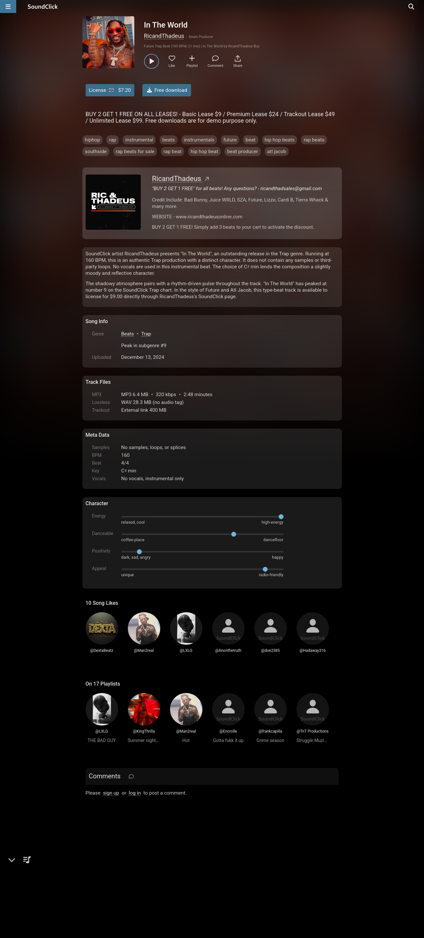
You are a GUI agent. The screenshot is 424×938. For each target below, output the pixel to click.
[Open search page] (417, 6)
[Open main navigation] (8, 6)
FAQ (112, 864)
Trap (146, 334)
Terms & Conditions (145, 864)
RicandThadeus (164, 35)
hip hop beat (204, 151)
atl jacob (276, 151)
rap (112, 140)
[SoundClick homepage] (43, 6)
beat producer (242, 151)
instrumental (139, 140)
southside (96, 151)
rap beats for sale (135, 151)
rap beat (173, 151)
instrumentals (199, 140)
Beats (127, 334)
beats (168, 140)
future (230, 140)
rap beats (314, 140)
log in (135, 793)
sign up (111, 793)
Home (95, 864)
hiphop (92, 140)
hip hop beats (280, 140)
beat (250, 140)
